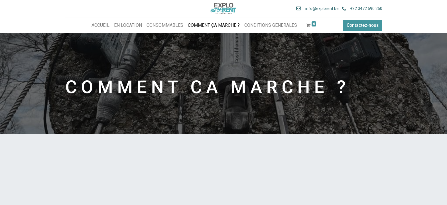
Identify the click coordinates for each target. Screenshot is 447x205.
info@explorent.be (319, 8)
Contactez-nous (362, 25)
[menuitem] (100, 25)
